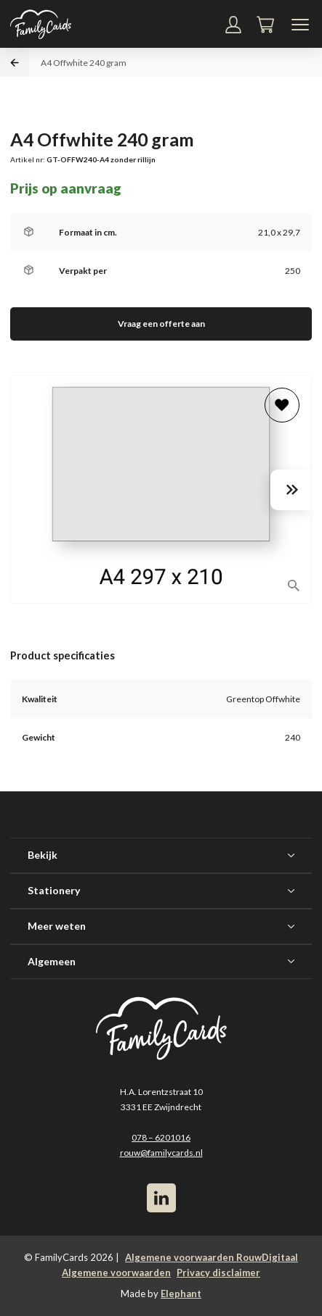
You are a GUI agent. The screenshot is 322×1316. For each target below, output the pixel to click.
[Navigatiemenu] (300, 24)
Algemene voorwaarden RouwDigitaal (211, 1257)
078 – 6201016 (161, 1137)
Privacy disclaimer (218, 1272)
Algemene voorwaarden (116, 1272)
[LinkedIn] (161, 1197)
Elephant (181, 1293)
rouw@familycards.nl (161, 1152)
